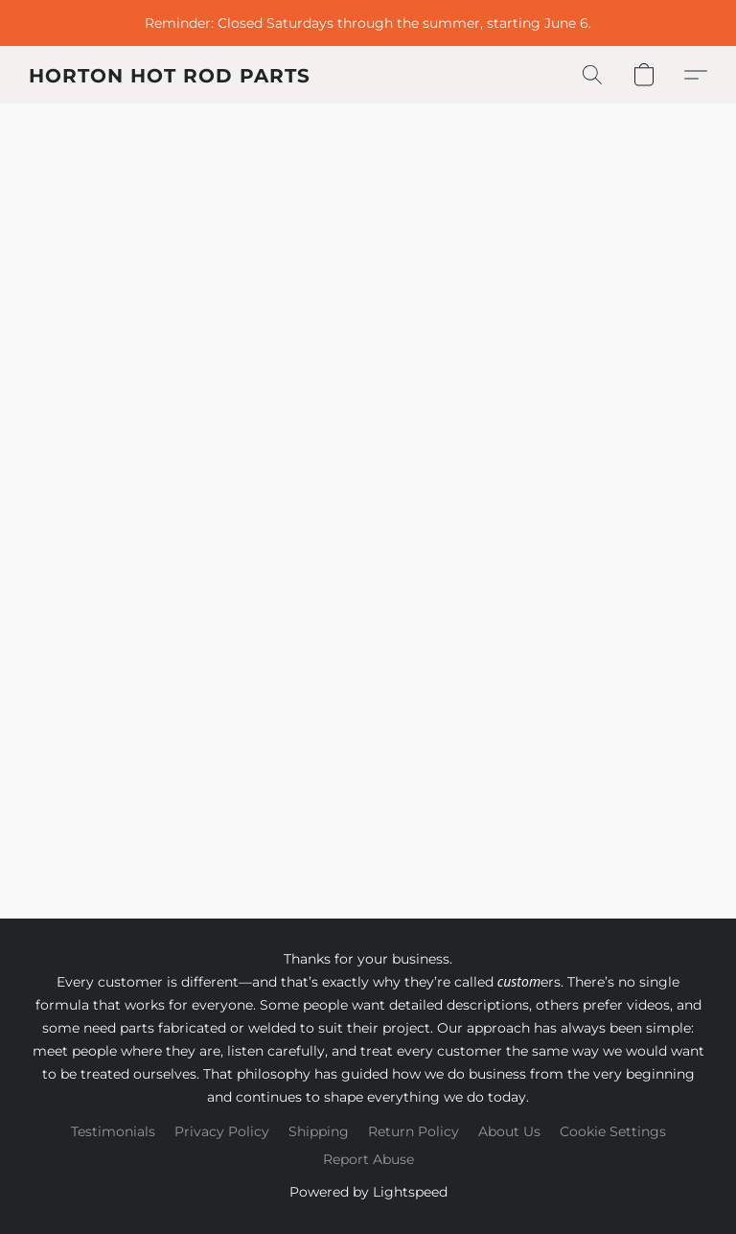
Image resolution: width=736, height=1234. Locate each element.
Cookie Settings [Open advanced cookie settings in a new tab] (613, 1131)
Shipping (318, 1131)
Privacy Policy (221, 1131)
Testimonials (113, 1131)
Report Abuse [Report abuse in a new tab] (368, 1159)
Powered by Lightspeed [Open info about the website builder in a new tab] (368, 1191)
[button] (169, 75)
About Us (509, 1131)
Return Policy (413, 1131)
